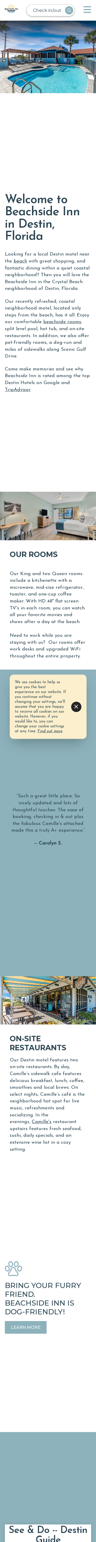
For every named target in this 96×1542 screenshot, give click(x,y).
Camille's (41, 1121)
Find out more (50, 731)
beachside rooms (62, 322)
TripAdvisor (17, 389)
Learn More (25, 1327)
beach (20, 261)
